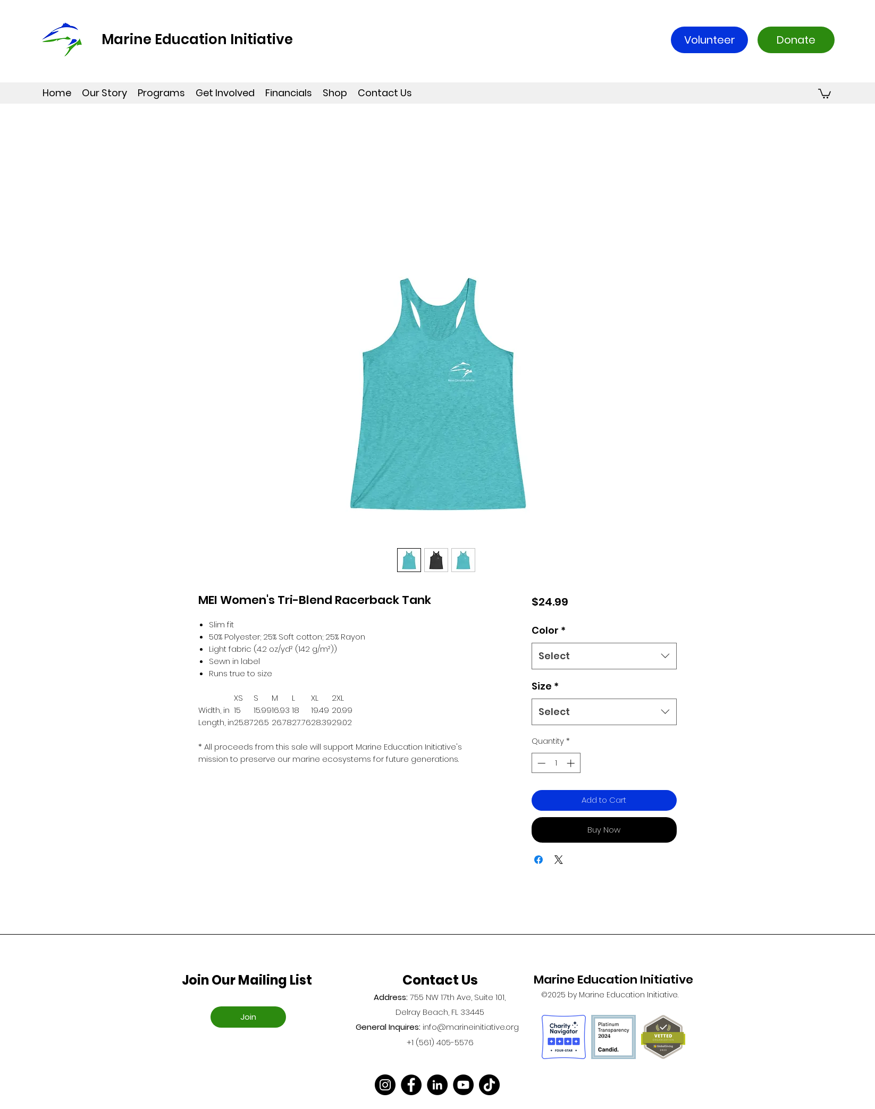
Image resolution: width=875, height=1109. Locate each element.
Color (549, 630)
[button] (824, 93)
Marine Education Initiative (197, 39)
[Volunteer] (709, 40)
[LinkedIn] (437, 1084)
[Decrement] (540, 763)
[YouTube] (463, 1084)
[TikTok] (489, 1084)
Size (545, 686)
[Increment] (572, 763)
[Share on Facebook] (538, 859)
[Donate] (796, 40)
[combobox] (604, 656)
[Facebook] (411, 1084)
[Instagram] (385, 1084)
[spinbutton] (556, 763)
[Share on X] (558, 859)
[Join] (248, 1017)
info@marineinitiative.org (471, 1026)
